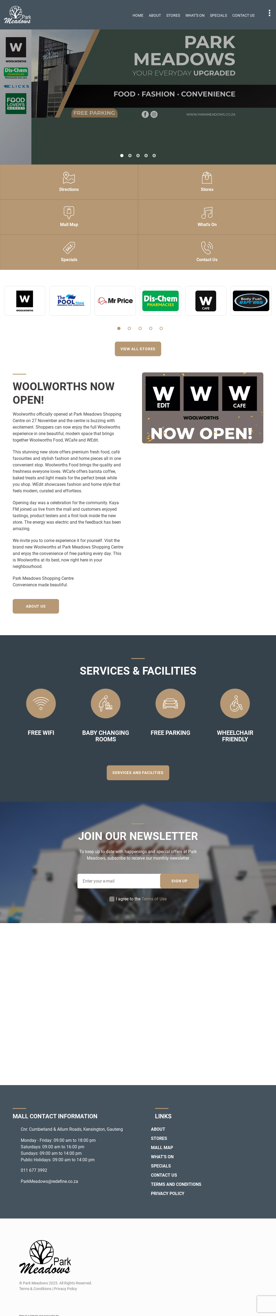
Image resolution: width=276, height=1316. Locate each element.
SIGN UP (179, 881)
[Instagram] (32, 1301)
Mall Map (162, 1147)
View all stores (138, 349)
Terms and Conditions (176, 1184)
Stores (173, 15)
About (155, 15)
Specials (218, 15)
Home (138, 15)
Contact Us (243, 15)
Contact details (266, 13)
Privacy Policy (167, 1193)
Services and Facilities (137, 772)
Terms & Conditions (35, 1289)
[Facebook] (22, 1301)
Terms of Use (154, 898)
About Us (36, 606)
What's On (195, 15)
